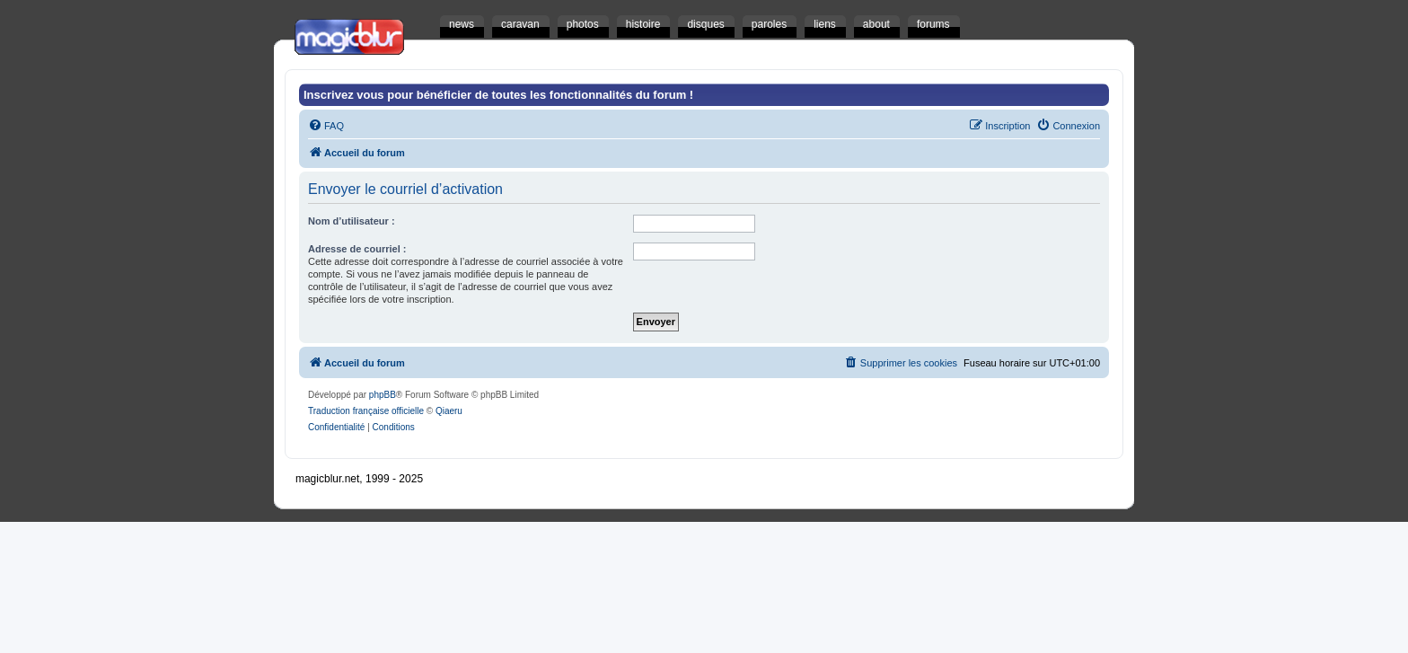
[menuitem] (326, 126)
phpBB (382, 395)
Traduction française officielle (366, 411)
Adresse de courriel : (357, 248)
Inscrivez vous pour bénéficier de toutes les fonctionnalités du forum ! (498, 94)
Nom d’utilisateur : (351, 221)
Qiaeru (449, 411)
